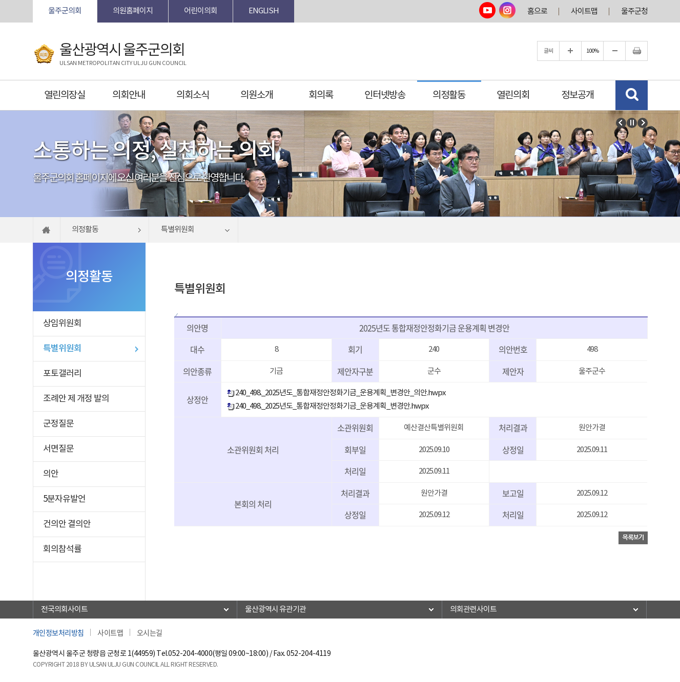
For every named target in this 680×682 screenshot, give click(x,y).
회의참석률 (62, 549)
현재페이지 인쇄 (636, 50)
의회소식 (192, 95)
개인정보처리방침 (58, 632)
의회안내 (128, 95)
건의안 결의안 (67, 524)
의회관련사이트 (473, 609)
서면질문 (58, 449)
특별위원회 (62, 349)
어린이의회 (200, 11)
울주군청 (634, 11)
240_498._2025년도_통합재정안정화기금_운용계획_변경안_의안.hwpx (336, 393)
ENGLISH (264, 11)
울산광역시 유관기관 (275, 609)
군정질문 (58, 424)
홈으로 (537, 11)
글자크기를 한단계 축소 (614, 50)
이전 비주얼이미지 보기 (621, 123)
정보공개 (577, 95)
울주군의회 (64, 11)
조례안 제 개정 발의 (76, 399)
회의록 (320, 95)
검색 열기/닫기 (631, 95)
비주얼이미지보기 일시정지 (632, 123)
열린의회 (513, 95)
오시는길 (149, 632)
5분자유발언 (64, 499)
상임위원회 (62, 323)
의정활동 (448, 95)
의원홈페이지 (133, 11)
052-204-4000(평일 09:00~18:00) (218, 654)
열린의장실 (64, 95)
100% (592, 51)
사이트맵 (584, 11)
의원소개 (256, 95)
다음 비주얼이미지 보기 (642, 123)
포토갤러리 (62, 374)
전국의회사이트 (64, 609)
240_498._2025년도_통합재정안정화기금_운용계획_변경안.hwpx (327, 406)
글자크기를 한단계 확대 (570, 50)
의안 (50, 474)
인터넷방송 (384, 95)
